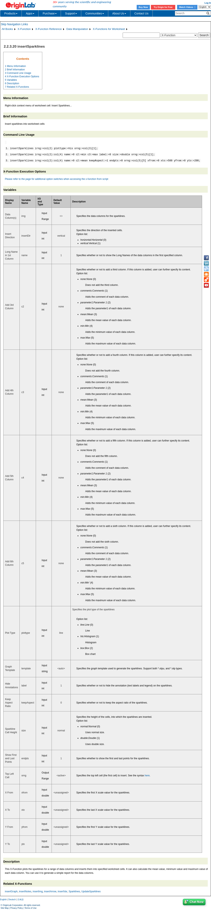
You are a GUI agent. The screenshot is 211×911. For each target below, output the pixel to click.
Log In (208, 3)
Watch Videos (187, 7)
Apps (30, 13)
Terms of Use (31, 908)
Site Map (5, 908)
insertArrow (50, 891)
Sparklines (74, 891)
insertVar (62, 891)
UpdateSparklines (91, 891)
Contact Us (141, 13)
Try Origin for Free (163, 7)
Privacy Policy (16, 908)
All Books (7, 29)
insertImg (38, 891)
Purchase (50, 13)
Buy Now (143, 7)
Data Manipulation (77, 29)
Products (10, 13)
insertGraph (11, 891)
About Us (119, 13)
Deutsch (12, 899)
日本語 (20, 899)
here (147, 775)
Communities (94, 13)
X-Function (24, 29)
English (3, 899)
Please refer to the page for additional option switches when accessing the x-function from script (56, 179)
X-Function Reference (48, 29)
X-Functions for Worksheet (109, 29)
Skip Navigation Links (14, 24)
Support (71, 13)
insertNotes (25, 891)
